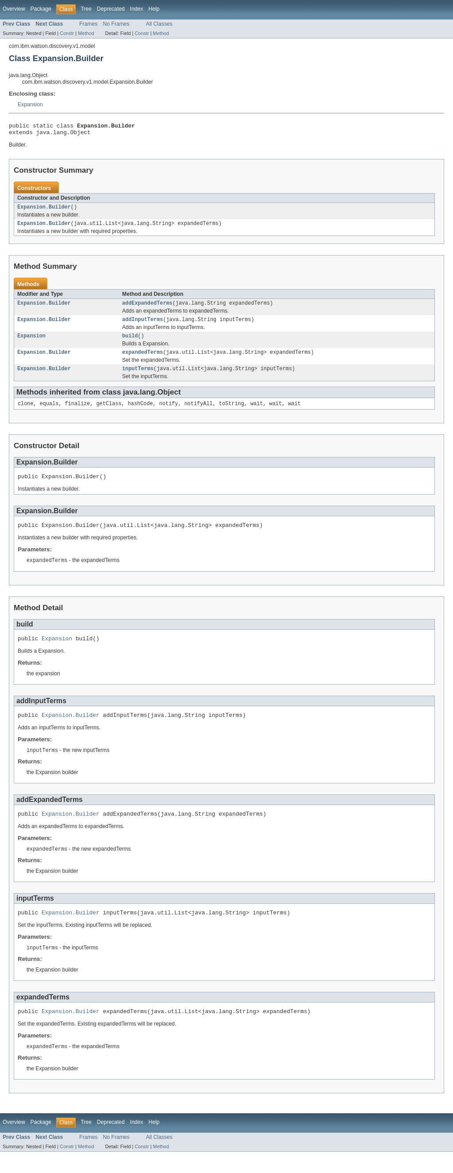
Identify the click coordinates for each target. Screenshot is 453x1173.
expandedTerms (142, 360)
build (130, 342)
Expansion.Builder (44, 210)
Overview (14, 9)
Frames (88, 24)
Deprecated (111, 9)
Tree (86, 9)
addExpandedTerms (147, 308)
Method (86, 33)
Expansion (30, 104)
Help (154, 9)
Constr (67, 33)
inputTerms (138, 377)
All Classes (159, 24)
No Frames (116, 24)
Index (136, 9)
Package (41, 9)
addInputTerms (142, 325)
